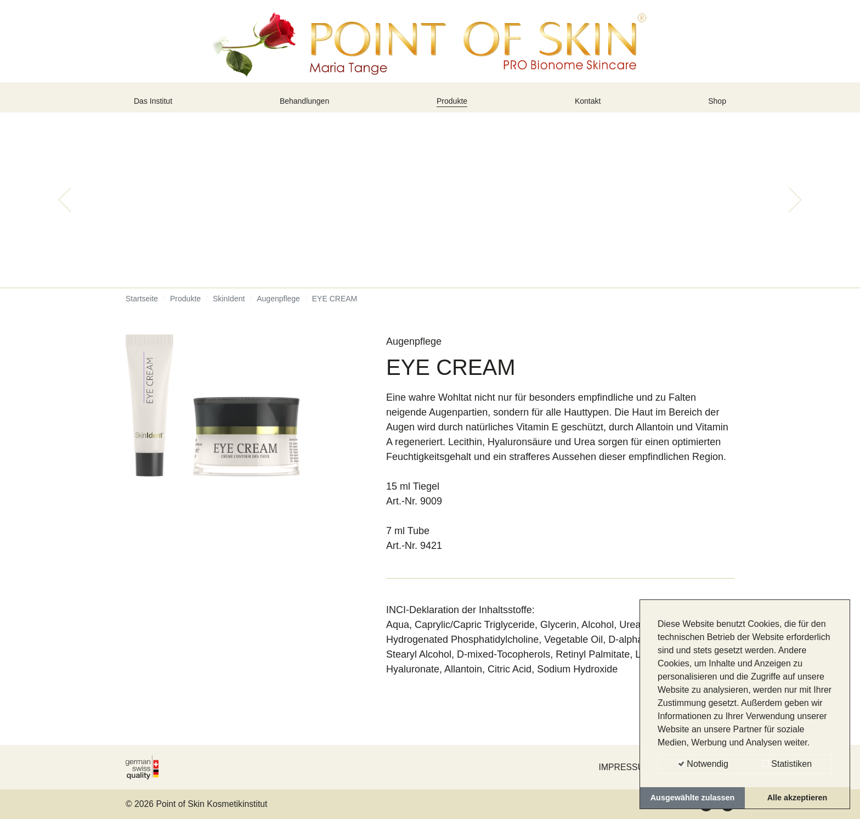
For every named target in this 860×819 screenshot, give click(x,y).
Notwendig (703, 763)
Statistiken (787, 763)
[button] (64, 208)
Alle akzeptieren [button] (797, 797)
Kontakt (590, 105)
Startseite (142, 307)
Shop (714, 105)
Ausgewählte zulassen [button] (692, 797)
